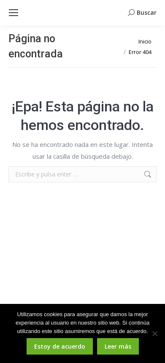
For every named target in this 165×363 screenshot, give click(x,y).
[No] (154, 333)
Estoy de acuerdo (59, 346)
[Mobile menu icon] (13, 13)
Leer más (118, 346)
